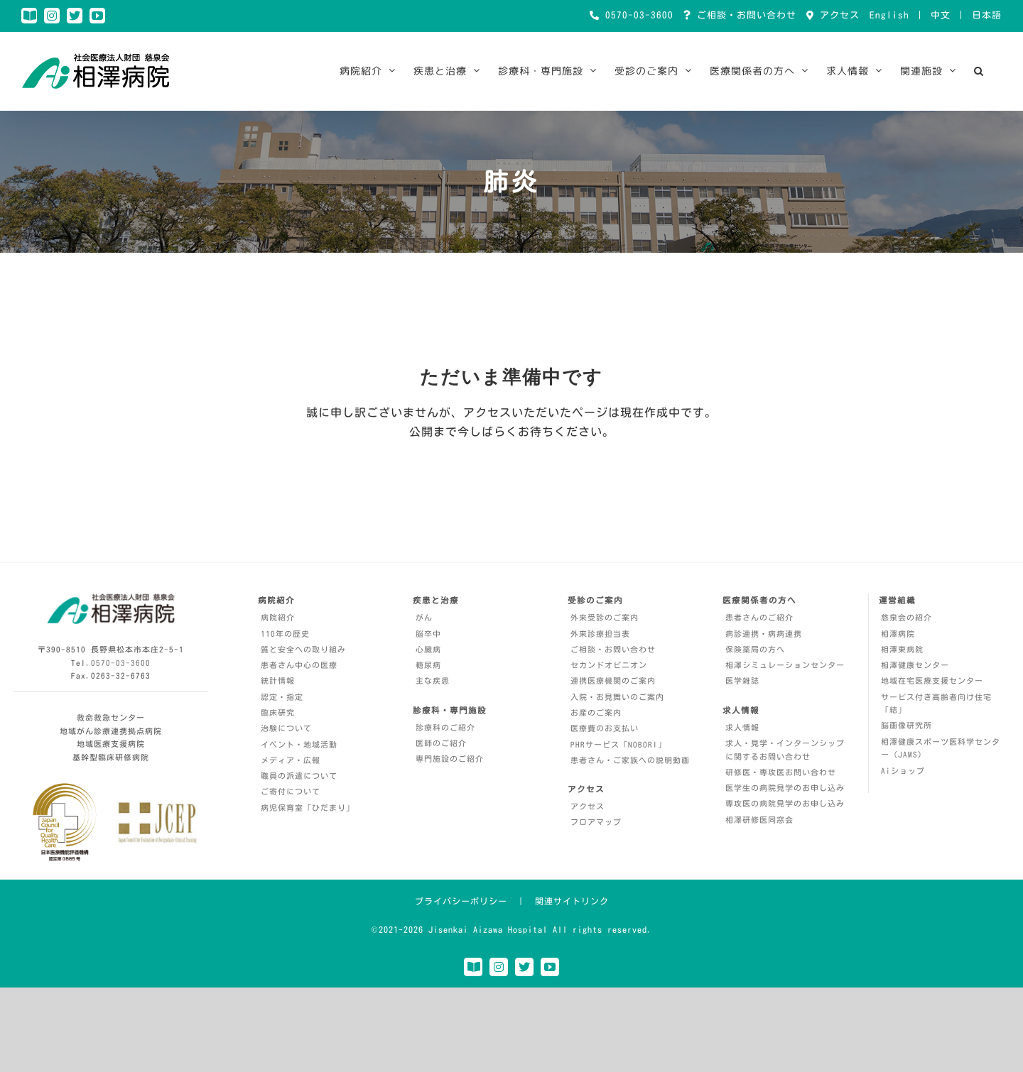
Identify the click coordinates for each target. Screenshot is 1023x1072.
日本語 (987, 15)
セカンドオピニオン (608, 665)
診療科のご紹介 (445, 727)
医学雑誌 (742, 680)
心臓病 (428, 649)
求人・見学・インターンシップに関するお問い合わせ (785, 749)
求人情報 (742, 727)
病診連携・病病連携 (763, 634)
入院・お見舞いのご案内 (617, 697)
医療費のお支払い (604, 728)
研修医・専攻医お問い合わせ (780, 772)
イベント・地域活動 (299, 744)
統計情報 (278, 680)
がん (424, 617)
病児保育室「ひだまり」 (307, 807)
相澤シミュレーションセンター (785, 665)
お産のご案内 (596, 712)
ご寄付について (290, 791)
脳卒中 (428, 634)
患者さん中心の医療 (299, 665)
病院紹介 (278, 617)
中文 (941, 15)
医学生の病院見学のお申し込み (785, 788)
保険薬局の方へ (755, 649)
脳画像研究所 (906, 725)
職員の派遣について (299, 776)
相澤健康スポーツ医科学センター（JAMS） (940, 748)
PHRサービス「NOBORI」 (618, 744)
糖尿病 (428, 665)
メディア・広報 (290, 760)
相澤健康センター (915, 665)
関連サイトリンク (572, 901)
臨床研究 (278, 712)
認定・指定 (282, 697)
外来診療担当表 (600, 634)
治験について (286, 728)
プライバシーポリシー (461, 901)
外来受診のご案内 (604, 617)
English (889, 15)
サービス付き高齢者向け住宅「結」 (936, 703)
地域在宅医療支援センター (932, 680)
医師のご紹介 (441, 743)
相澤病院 (898, 634)
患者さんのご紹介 (759, 617)
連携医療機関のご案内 (613, 680)
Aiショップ (903, 771)
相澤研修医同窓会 (759, 820)
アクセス (837, 15)
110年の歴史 (285, 634)
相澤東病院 (902, 649)
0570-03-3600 (636, 15)
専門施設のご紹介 (450, 758)
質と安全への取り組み (303, 649)
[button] (979, 71)
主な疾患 (433, 680)
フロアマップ (596, 822)
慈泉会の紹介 (906, 617)
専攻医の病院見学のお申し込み (785, 803)
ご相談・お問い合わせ (743, 15)
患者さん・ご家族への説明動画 (630, 760)
